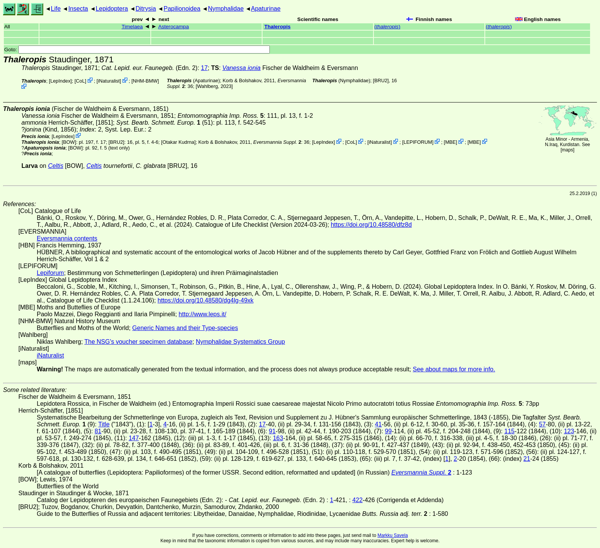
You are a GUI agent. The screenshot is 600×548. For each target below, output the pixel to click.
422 (357, 500)
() (387, 26)
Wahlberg (207, 86)
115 (509, 431)
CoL (80, 81)
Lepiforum (50, 273)
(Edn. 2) (149, 68)
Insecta (78, 8)
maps (567, 150)
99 (388, 431)
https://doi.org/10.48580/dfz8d (371, 224)
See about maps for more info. (454, 369)
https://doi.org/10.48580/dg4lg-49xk (206, 300)
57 (542, 424)
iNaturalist (109, 81)
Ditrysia (145, 8)
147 (134, 438)
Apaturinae (265, 8)
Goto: (137, 49)
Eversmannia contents (67, 238)
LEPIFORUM (418, 142)
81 (98, 431)
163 (278, 438)
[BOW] (69, 142)
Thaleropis (277, 26)
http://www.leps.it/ (203, 314)
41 (378, 424)
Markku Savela (392, 535)
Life (56, 8)
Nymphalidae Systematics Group (240, 341)
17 (204, 68)
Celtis (55, 166)
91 (272, 431)
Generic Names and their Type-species (185, 328)
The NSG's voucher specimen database (138, 341)
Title (104, 424)
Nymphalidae (225, 8)
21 (526, 458)
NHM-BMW (145, 81)
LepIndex (60, 81)
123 (569, 431)
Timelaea (132, 26)
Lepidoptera (112, 8)
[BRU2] (381, 80)
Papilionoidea (181, 8)
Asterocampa (173, 26)
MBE (450, 142)
